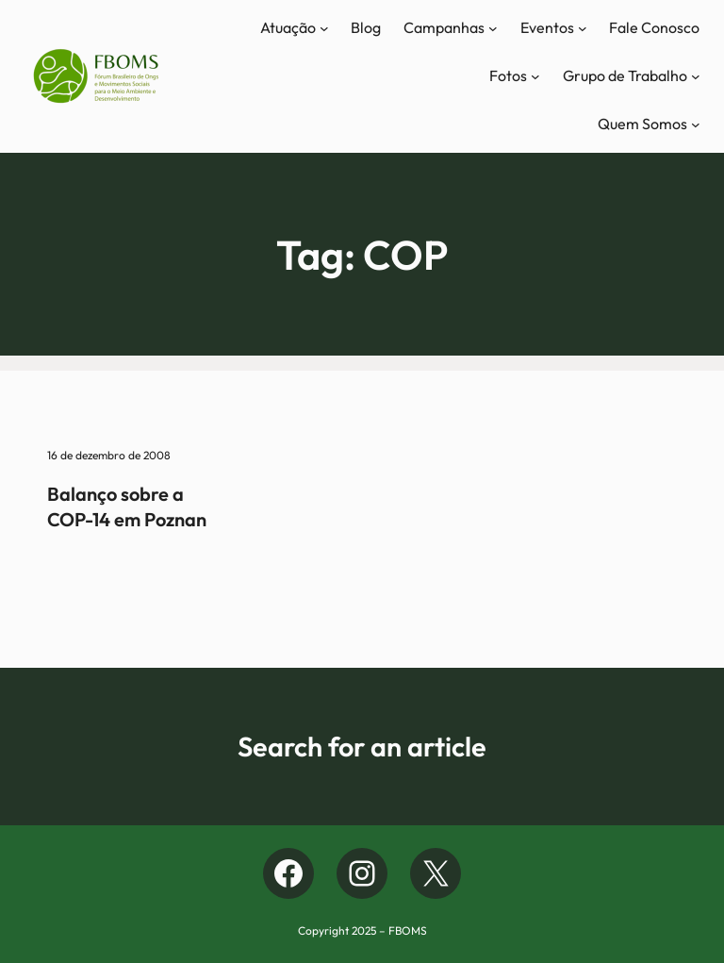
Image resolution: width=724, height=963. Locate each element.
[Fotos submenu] (535, 76)
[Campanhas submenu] (493, 28)
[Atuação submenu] (324, 28)
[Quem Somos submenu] (695, 124)
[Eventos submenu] (582, 28)
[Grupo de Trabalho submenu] (695, 76)
